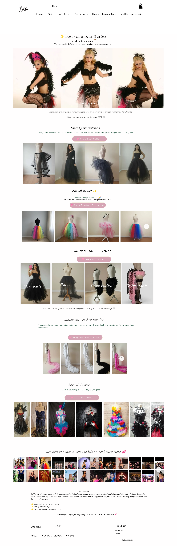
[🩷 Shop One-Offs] (81, 397)
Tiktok (117, 534)
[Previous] (17, 78)
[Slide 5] (94, 103)
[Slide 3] (88, 103)
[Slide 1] (83, 103)
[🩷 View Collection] (94, 259)
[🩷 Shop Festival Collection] (88, 205)
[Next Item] (146, 226)
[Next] (160, 78)
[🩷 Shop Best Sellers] (89, 139)
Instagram (119, 530)
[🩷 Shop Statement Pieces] (85, 337)
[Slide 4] (91, 103)
